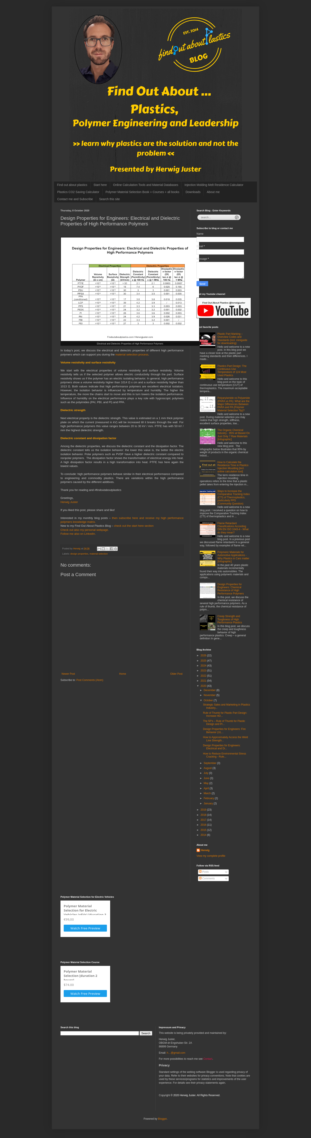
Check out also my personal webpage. (84, 529)
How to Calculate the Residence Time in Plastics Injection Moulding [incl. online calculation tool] (232, 467)
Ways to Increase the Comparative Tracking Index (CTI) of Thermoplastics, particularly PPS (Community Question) (233, 497)
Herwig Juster (69, 502)
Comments (207, 878)
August (208, 768)
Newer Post (68, 673)
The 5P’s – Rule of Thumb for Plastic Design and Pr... (224, 723)
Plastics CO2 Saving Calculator (78, 192)
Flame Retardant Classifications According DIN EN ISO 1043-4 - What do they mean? (233, 528)
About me (213, 192)
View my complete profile (211, 855)
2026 (204, 655)
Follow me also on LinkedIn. (78, 533)
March (208, 793)
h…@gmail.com (176, 1052)
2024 (204, 665)
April (206, 788)
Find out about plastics (72, 185)
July (206, 773)
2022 (204, 675)
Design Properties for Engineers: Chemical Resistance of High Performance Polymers (230, 589)
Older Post (176, 673)
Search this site (109, 199)
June (207, 778)
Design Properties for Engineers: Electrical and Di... (221, 747)
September (210, 763)
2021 (204, 680)
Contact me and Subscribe (75, 199)
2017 (204, 819)
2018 (204, 814)
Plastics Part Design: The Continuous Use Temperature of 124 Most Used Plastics (232, 371)
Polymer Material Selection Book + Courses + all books (142, 192)
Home (122, 673)
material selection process (131, 354)
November (210, 695)
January (209, 803)
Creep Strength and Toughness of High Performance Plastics (229, 619)
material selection (99, 553)
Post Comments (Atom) (89, 680)
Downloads (193, 192)
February (209, 798)
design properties (79, 553)
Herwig (205, 850)
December (210, 690)
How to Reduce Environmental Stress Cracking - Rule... (224, 755)
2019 (204, 809)
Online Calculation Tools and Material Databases (145, 185)
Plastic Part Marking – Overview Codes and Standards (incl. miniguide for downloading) (232, 338)
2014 (204, 834)
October (209, 700)
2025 (204, 660)
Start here (100, 185)
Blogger (162, 1118)
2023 (204, 670)
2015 (204, 829)
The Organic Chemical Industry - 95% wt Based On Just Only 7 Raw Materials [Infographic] (233, 435)
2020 (204, 685)
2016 (204, 824)
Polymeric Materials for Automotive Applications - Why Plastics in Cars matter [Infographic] (233, 557)
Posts (204, 871)
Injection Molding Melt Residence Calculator (213, 185)
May (206, 783)
